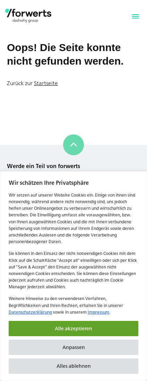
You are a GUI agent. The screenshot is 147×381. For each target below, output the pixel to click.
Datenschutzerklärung (30, 312)
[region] (73, 276)
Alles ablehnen (74, 366)
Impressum (98, 312)
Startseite (46, 83)
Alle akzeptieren (73, 328)
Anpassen (73, 347)
